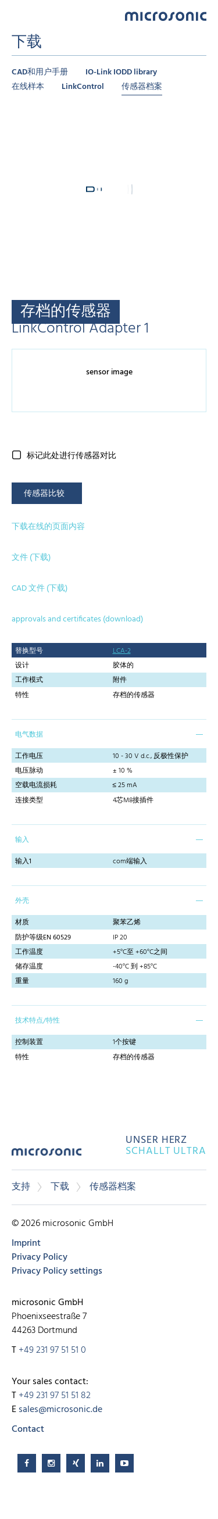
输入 (22, 840)
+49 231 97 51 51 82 (55, 1395)
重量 (22, 981)
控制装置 (29, 1042)
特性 (22, 695)
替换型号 (29, 651)
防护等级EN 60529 (43, 937)
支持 (21, 1187)
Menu (17, 15)
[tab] (109, 733)
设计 (22, 665)
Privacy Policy (39, 1257)
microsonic (46, 1156)
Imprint (26, 1243)
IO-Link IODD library (121, 72)
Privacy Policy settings (57, 1271)
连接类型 (29, 800)
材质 (22, 922)
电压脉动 (29, 771)
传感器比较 (44, 494)
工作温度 (29, 952)
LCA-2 (122, 651)
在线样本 (28, 87)
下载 (60, 1187)
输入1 (23, 861)
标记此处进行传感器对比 (71, 456)
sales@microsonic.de (60, 1409)
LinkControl (83, 87)
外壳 (22, 901)
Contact (28, 1429)
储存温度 (29, 967)
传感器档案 (141, 87)
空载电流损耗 (36, 785)
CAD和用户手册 (40, 72)
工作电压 (29, 756)
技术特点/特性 (37, 1021)
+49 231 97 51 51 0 (52, 1350)
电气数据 (29, 735)
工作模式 (29, 680)
